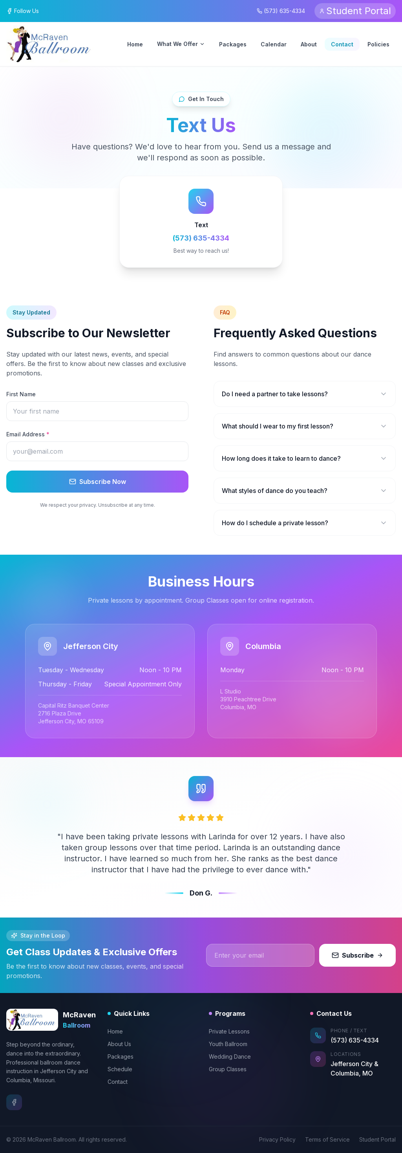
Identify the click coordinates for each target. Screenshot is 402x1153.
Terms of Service (327, 1139)
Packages (233, 44)
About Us (119, 1044)
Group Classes (228, 1069)
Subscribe (357, 955)
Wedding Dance (230, 1056)
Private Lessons (229, 1031)
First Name (21, 394)
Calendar (274, 44)
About (309, 44)
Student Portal (377, 1139)
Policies (378, 44)
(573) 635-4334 (281, 10)
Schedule (120, 1069)
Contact (342, 44)
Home (135, 44)
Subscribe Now (97, 481)
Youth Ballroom (228, 1044)
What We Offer (181, 43)
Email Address (27, 434)
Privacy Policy (277, 1139)
